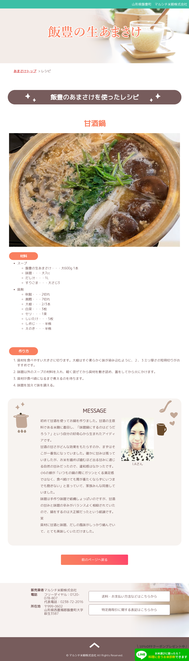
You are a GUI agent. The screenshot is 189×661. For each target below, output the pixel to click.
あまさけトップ (25, 71)
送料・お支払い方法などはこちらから (129, 596)
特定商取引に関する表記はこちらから (129, 610)
